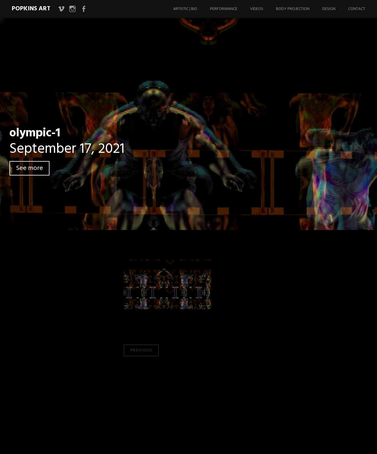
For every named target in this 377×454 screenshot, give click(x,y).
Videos (256, 9)
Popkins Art (31, 9)
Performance (223, 9)
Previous (141, 350)
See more (29, 168)
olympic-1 (34, 133)
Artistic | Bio (185, 9)
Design (328, 9)
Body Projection (293, 9)
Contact (356, 9)
